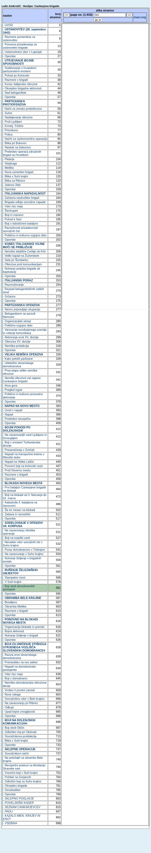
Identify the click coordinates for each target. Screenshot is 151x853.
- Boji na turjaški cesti (16, 537)
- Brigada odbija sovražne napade (24, 202)
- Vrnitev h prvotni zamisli (19, 690)
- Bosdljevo (10, 602)
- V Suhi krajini (12, 581)
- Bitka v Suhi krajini (15, 176)
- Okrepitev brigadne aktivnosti (22, 88)
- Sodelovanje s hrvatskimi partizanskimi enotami (19, 70)
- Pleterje (8, 159)
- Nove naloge (12, 694)
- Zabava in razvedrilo (16, 514)
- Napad (8, 414)
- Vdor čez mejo (13, 206)
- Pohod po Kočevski (16, 75)
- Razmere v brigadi (15, 79)
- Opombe (9, 56)
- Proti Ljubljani (12, 121)
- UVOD (8, 25)
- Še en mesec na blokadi (19, 510)
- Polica (7, 134)
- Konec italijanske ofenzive (20, 84)
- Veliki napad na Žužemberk (21, 255)
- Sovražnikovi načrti (16, 753)
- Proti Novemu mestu (17, 470)
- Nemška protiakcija (16, 345)
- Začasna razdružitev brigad (21, 197)
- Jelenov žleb (12, 184)
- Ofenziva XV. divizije (16, 341)
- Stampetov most (14, 577)
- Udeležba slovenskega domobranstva (18, 365)
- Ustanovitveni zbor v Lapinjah (22, 51)
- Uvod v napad (12, 410)
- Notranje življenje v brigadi (20, 635)
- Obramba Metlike (14, 606)
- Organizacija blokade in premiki (23, 626)
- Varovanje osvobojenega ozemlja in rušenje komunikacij (24, 331)
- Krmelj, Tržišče (13, 125)
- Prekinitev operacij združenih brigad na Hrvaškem (22, 153)
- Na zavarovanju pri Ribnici (20, 703)
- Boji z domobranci (15, 678)
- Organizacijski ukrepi (17, 321)
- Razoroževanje (13, 284)
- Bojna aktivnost (13, 631)
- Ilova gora (10, 385)
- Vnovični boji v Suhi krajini (20, 772)
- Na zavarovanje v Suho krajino (23, 553)
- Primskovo (10, 130)
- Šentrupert (10, 210)
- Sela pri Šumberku (15, 260)
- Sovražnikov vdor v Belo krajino (23, 698)
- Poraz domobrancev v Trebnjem (24, 549)
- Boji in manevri (13, 215)
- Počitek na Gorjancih (17, 777)
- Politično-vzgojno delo (17, 325)
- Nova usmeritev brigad (18, 172)
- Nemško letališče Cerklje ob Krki (24, 251)
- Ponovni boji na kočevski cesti (22, 466)
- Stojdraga (10, 163)
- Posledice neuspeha (16, 418)
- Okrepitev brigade (15, 785)
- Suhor (7, 113)
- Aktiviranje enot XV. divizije (21, 337)
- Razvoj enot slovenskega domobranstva (19, 656)
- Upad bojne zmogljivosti (19, 711)
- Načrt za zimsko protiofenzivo (22, 108)
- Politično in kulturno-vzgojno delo (24, 235)
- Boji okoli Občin (13, 727)
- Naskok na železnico (17, 147)
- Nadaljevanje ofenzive (17, 117)
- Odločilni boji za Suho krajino (22, 781)
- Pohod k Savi (12, 219)
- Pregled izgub (12, 389)
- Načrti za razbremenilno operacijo (25, 138)
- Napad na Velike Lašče (18, 461)
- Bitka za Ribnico (14, 180)
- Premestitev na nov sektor (20, 662)
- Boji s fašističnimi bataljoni (20, 223)
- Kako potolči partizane (18, 358)
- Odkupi (8, 707)
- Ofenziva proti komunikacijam (22, 264)
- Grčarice (9, 296)
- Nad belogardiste (14, 92)
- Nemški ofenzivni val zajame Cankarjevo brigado (22, 380)
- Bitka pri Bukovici (14, 143)
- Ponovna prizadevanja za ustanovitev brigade (20, 46)
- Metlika (8, 167)
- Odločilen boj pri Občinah (20, 732)
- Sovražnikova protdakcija (19, 736)
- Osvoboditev (12, 789)
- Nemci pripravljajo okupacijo (21, 309)
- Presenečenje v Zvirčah (18, 449)
